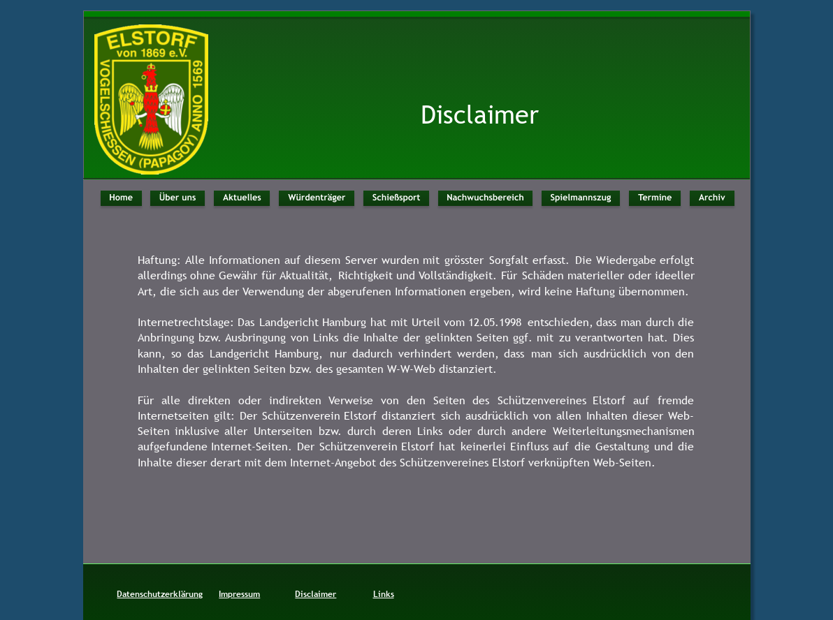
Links (383, 594)
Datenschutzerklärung (160, 594)
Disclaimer (315, 594)
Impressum (239, 594)
